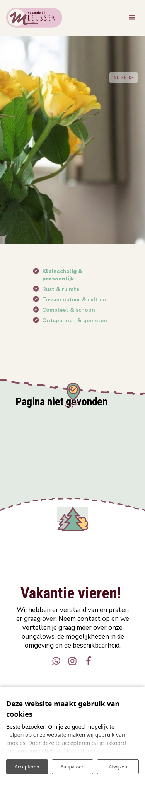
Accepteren (27, 766)
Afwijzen (118, 766)
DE (131, 77)
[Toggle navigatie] (132, 18)
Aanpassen (73, 766)
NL (116, 77)
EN (124, 77)
